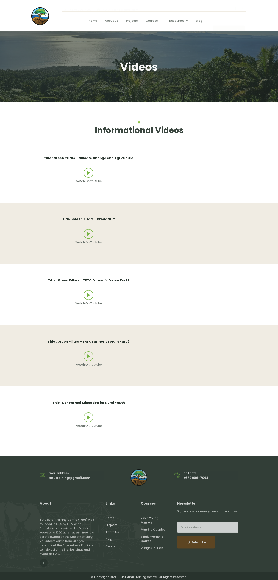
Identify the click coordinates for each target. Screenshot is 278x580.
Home (92, 22)
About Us (111, 22)
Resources (178, 22)
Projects (132, 22)
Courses (153, 22)
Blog (199, 22)
